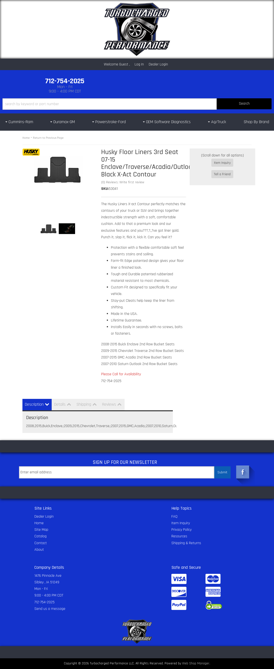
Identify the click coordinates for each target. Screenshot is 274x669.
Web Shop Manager (195, 663)
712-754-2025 (44, 602)
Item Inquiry (222, 163)
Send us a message (49, 608)
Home (26, 138)
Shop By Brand (256, 122)
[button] (137, 104)
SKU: (105, 188)
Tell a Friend (222, 170)
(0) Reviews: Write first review (122, 182)
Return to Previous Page (48, 138)
